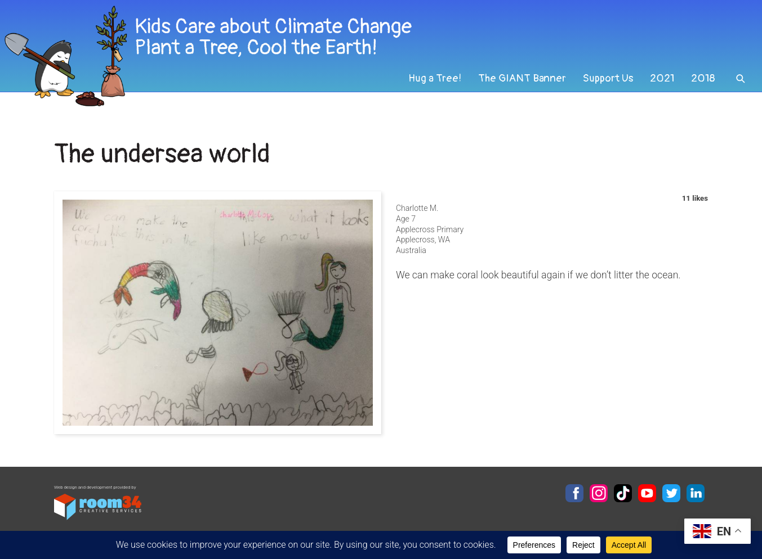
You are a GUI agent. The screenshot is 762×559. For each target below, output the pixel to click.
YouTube (647, 493)
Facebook (574, 493)
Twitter (671, 493)
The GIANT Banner (519, 86)
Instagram (599, 493)
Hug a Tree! (431, 86)
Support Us (606, 86)
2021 (661, 86)
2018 (702, 86)
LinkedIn (696, 493)
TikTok (623, 493)
